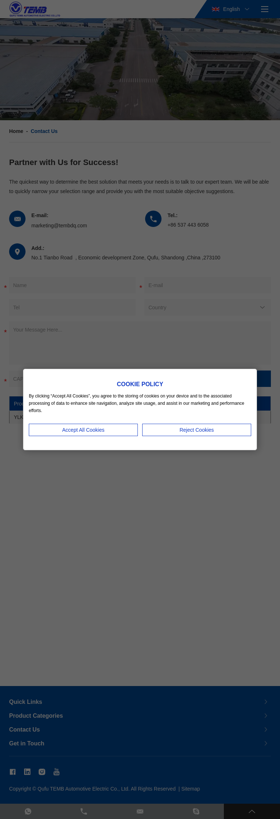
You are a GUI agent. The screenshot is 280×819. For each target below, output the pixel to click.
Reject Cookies (196, 430)
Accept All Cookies (83, 430)
